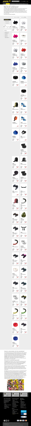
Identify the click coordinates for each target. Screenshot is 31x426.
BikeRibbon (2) (6, 32)
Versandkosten (14, 406)
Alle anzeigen (7, 37)
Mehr (23, 3)
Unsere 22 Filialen (6, 407)
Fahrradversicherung (15, 405)
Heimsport (16, 3)
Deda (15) (5, 35)
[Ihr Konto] (26, 1)
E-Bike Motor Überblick (15, 402)
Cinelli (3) (5, 34)
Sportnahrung (20, 3)
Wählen (23, 17)
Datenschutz (22, 403)
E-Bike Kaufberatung (15, 401)
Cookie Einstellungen (23, 407)
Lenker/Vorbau (7, 21)
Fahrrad (5, 3)
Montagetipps (14, 404)
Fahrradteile (7, 3)
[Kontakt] (22, 1)
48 (16, 17)
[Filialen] (20, 1)
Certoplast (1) (6, 33)
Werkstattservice (14, 411)
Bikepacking (14, 403)
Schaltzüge (6, 361)
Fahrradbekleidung (12, 3)
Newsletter (13, 412)
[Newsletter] (24, 1)
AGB (21, 400)
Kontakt (5, 408)
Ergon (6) (5, 36)
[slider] (10, 26)
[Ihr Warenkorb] (27, 1)
